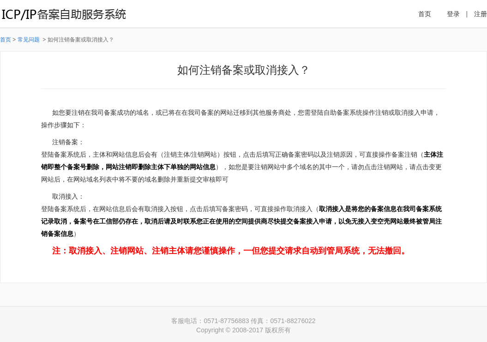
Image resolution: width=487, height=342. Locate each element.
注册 (480, 14)
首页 (424, 14)
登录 (453, 14)
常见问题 (29, 39)
